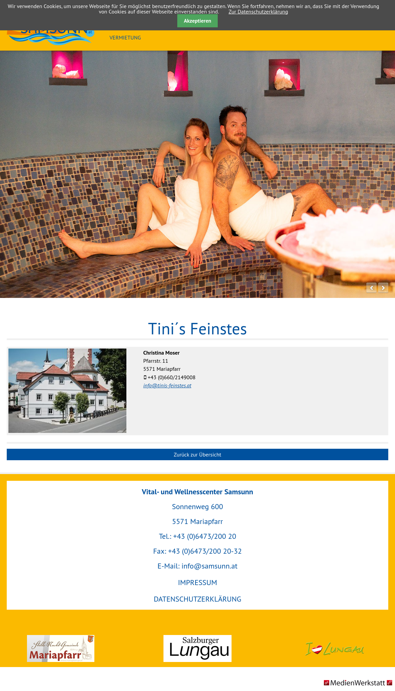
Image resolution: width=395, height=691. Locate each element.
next (383, 288)
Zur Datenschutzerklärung (258, 11)
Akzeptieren (197, 20)
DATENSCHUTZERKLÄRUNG (197, 599)
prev (371, 288)
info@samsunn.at (209, 566)
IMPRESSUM (197, 582)
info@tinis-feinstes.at (167, 385)
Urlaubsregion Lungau (334, 648)
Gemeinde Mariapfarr (60, 648)
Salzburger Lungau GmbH (197, 648)
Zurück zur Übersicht (197, 454)
